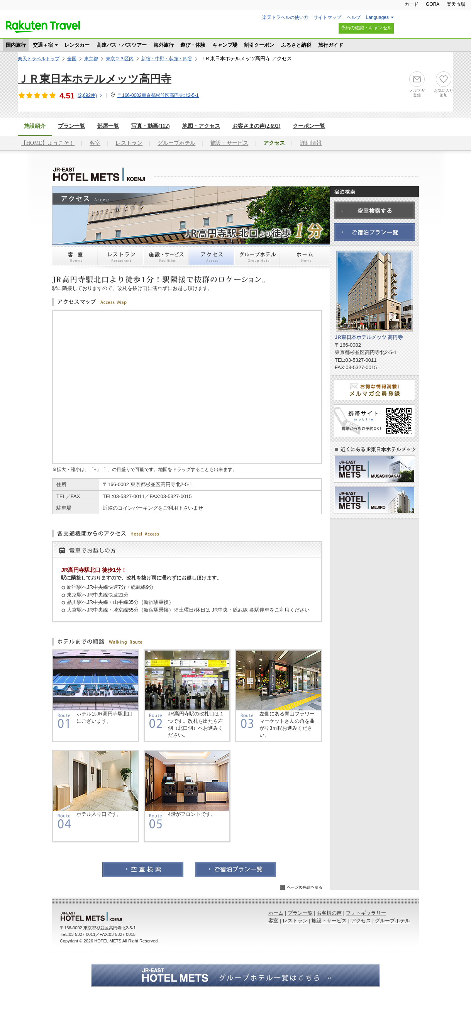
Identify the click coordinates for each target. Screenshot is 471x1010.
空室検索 (142, 869)
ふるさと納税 (296, 45)
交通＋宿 (43, 45)
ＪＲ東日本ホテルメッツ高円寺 (94, 79)
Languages (377, 17)
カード (411, 4)
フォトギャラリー (366, 913)
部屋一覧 (108, 126)
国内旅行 (16, 45)
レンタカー (77, 45)
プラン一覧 (71, 126)
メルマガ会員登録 (374, 389)
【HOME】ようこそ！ (48, 143)
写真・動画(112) (150, 126)
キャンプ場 (224, 45)
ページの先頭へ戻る (301, 887)
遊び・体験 (192, 45)
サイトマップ (327, 17)
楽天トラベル (43, 26)
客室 (95, 143)
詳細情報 (311, 143)
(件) (90, 95)
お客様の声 (329, 913)
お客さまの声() (256, 126)
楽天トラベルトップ (38, 58)
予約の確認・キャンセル (366, 28)
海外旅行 (164, 45)
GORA (432, 4)
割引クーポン (259, 45)
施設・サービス (229, 143)
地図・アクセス (201, 126)
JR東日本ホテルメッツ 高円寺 (100, 174)
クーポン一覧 (309, 126)
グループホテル (176, 143)
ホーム (305, 259)
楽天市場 (456, 4)
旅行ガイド (330, 45)
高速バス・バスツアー (122, 45)
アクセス (211, 259)
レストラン (128, 143)
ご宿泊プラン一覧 (235, 869)
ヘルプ (354, 17)
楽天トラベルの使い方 (285, 17)
